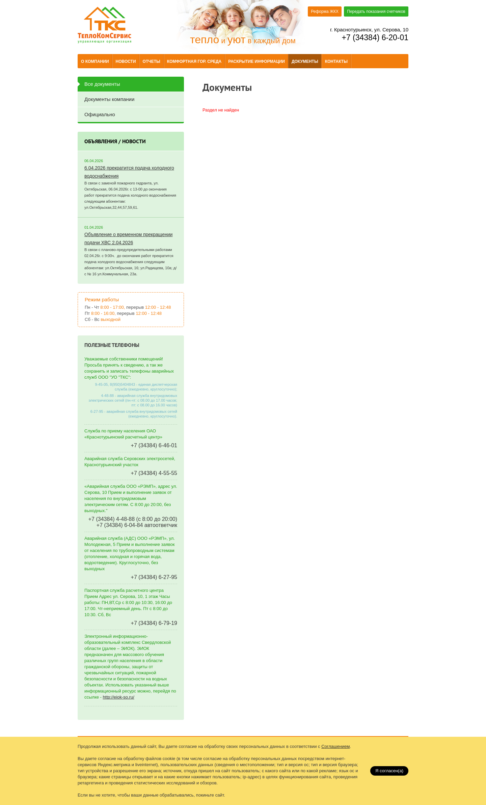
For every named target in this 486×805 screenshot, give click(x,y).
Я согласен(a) (389, 770)
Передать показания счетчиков (376, 11)
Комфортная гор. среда (194, 61)
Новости (126, 61)
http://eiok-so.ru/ (118, 697)
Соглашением (335, 746)
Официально (99, 114)
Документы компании (109, 99)
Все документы (102, 84)
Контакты (336, 61)
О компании (95, 61)
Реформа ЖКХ (325, 11)
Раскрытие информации (256, 61)
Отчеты (151, 61)
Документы (305, 61)
